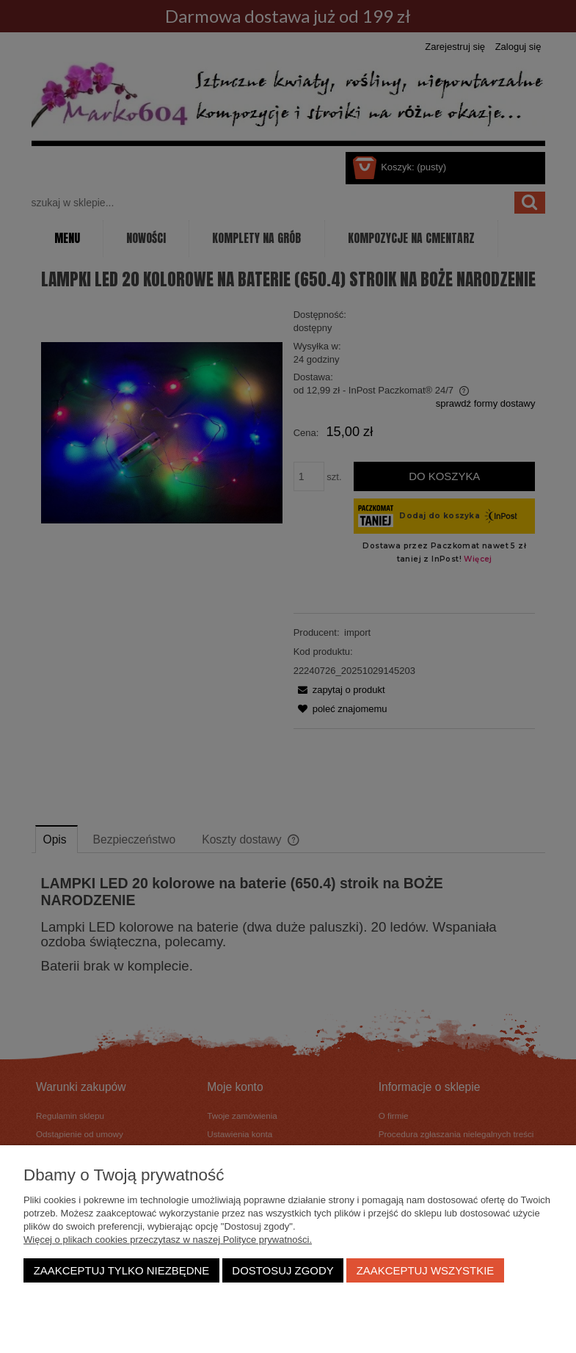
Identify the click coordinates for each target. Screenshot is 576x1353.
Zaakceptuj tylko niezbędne (122, 1270)
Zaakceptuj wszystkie (426, 1270)
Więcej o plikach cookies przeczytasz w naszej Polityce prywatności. (167, 1239)
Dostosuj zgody (282, 1270)
